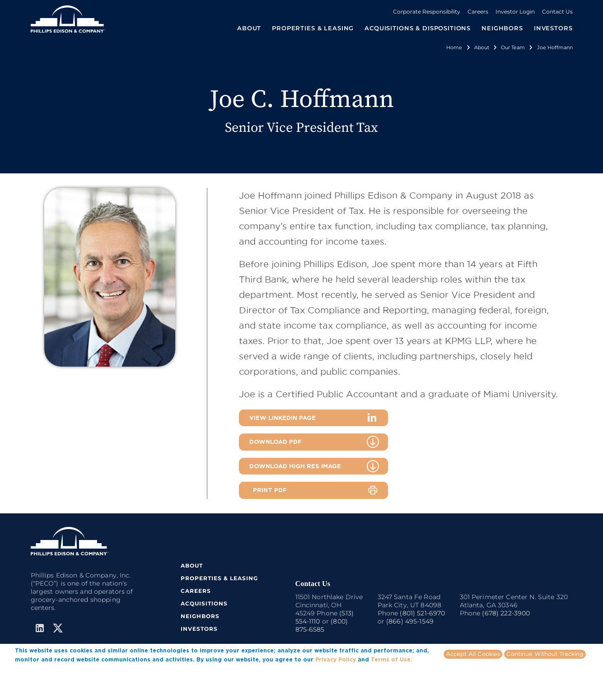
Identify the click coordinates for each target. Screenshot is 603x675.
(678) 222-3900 (506, 613)
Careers (477, 11)
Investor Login (515, 11)
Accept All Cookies (473, 655)
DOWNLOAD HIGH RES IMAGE (295, 466)
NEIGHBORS (502, 28)
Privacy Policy (335, 661)
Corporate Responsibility (426, 11)
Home (454, 47)
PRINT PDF (270, 490)
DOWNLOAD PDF (275, 441)
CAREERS (196, 590)
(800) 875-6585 (321, 625)
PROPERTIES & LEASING (219, 578)
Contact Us (557, 11)
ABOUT (192, 565)
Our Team (513, 47)
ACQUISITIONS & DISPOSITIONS (418, 28)
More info (28, 669)
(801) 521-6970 (422, 613)
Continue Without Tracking (545, 655)
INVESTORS (553, 28)
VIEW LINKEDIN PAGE (282, 417)
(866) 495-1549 (410, 621)
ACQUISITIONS (204, 603)
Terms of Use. (391, 661)
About (481, 47)
